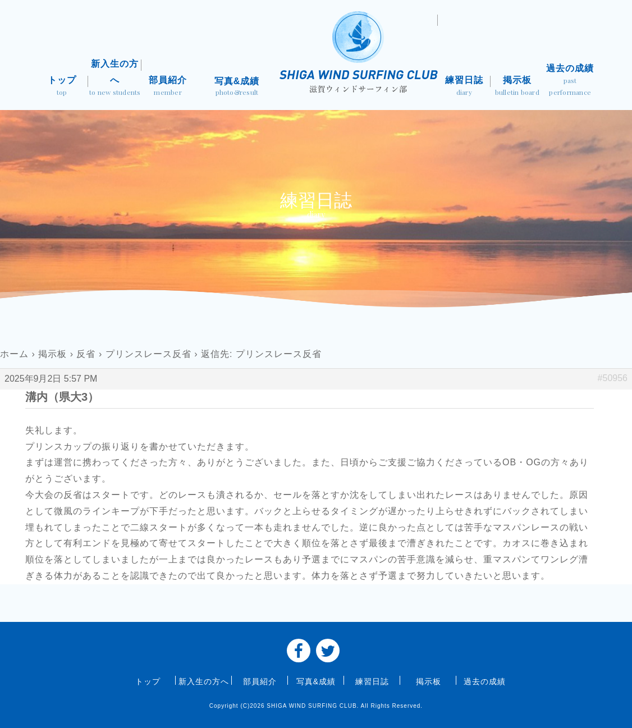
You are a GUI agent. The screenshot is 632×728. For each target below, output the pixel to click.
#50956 (613, 378)
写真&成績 (236, 87)
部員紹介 (167, 87)
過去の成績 (570, 81)
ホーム (14, 354)
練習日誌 (464, 87)
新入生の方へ (114, 78)
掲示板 (517, 87)
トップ (61, 87)
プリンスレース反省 (148, 354)
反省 (85, 354)
